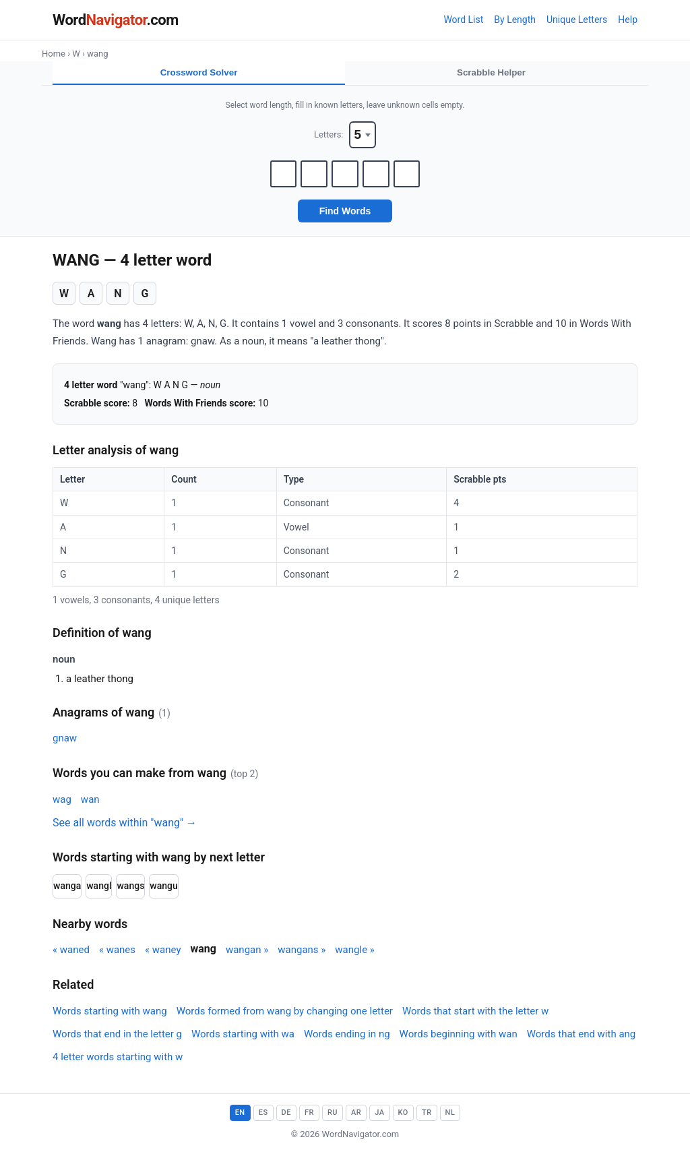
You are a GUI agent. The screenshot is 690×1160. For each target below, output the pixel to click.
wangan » (247, 957)
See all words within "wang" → (125, 830)
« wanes (117, 957)
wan (90, 807)
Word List (463, 19)
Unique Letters (576, 19)
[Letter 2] (311, 180)
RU (332, 1120)
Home (53, 54)
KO (403, 1120)
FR (309, 1120)
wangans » (301, 957)
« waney (163, 957)
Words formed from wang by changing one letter (285, 1018)
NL (450, 1120)
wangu (163, 893)
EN (240, 1120)
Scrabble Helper (492, 73)
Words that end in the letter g (117, 1041)
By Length (515, 19)
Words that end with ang (581, 1041)
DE (286, 1120)
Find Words (345, 218)
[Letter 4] (379, 180)
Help (627, 19)
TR (427, 1120)
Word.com (116, 19)
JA (379, 1120)
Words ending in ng (347, 1041)
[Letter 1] (277, 180)
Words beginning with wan (459, 1041)
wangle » (355, 957)
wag (62, 807)
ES (263, 1120)
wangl (98, 893)
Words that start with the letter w (475, 1018)
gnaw (65, 745)
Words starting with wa (242, 1041)
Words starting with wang (110, 1018)
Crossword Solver (198, 73)
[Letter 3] (345, 180)
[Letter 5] (412, 180)
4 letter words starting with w (118, 1064)
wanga (67, 893)
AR (356, 1120)
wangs (130, 893)
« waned (71, 957)
